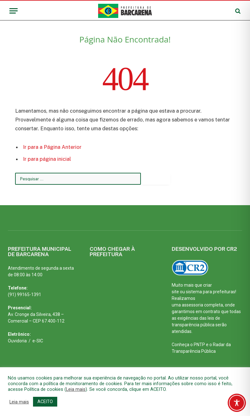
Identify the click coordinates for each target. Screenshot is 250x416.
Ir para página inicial (47, 159)
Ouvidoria (17, 340)
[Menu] (13, 11)
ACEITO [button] (45, 401)
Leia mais (76, 389)
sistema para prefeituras (210, 291)
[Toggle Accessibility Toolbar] (236, 402)
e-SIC (37, 340)
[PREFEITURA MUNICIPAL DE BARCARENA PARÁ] (119, 305)
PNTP (199, 344)
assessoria (192, 304)
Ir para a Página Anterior (52, 147)
